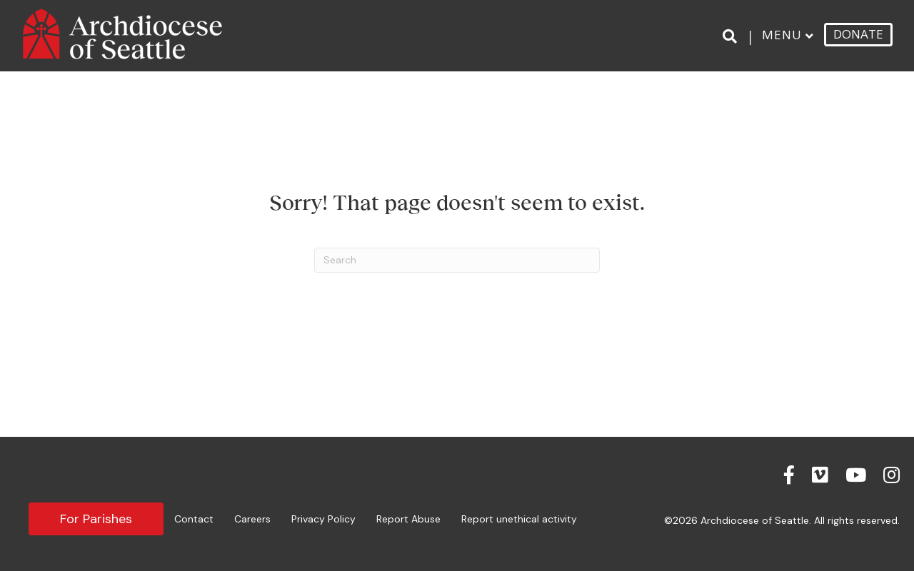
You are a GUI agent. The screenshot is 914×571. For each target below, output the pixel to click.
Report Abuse (408, 518)
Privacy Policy (323, 518)
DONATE (858, 34)
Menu (782, 34)
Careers (252, 518)
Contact (194, 518)
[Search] (732, 36)
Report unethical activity (519, 518)
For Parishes (96, 518)
